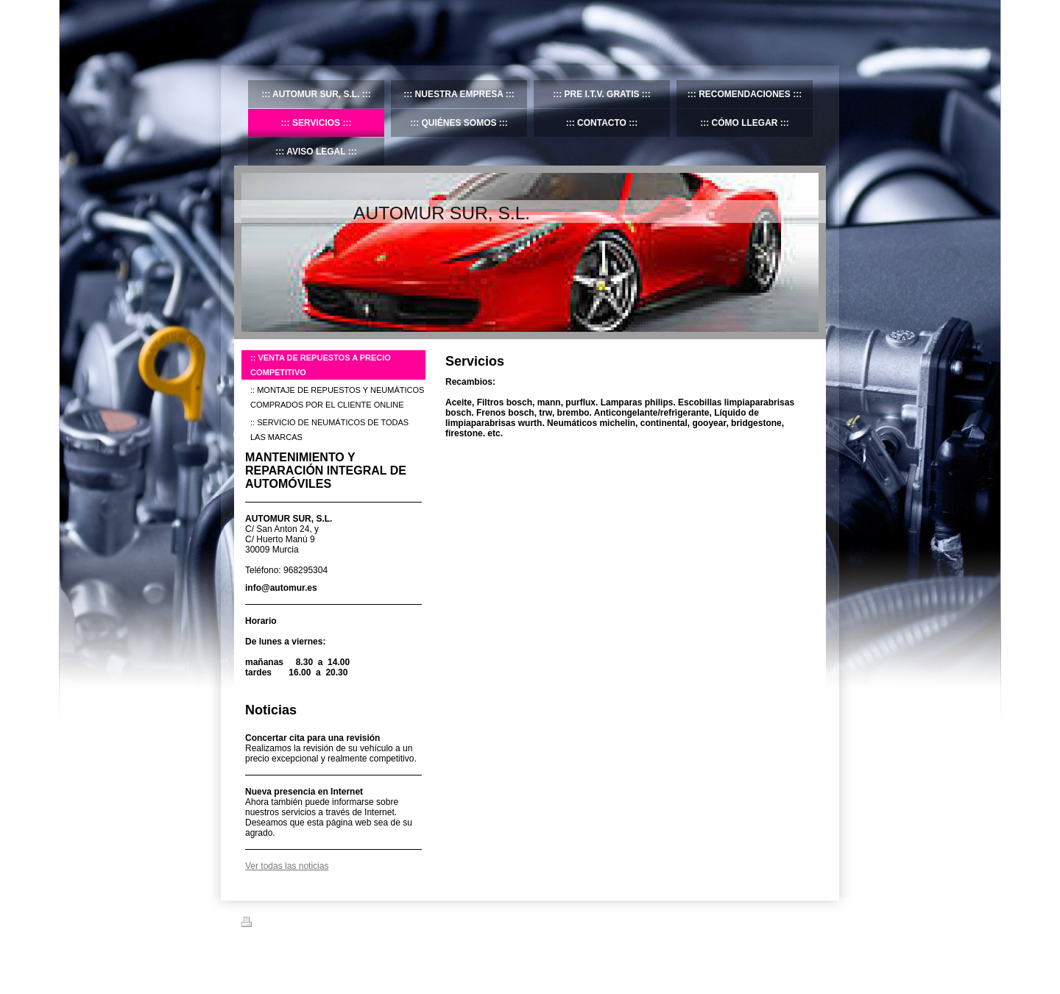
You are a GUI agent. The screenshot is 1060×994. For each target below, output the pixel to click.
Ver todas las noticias (286, 866)
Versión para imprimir (288, 924)
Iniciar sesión (795, 921)
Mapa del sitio (365, 924)
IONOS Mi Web (356, 958)
